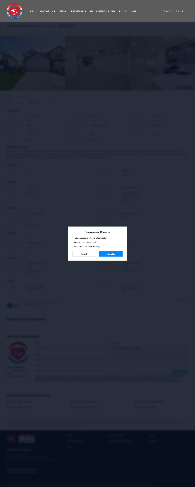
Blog (134, 11)
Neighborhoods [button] (78, 11)
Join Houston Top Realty (102, 11)
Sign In (84, 253)
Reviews (123, 11)
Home (33, 11)
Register (111, 254)
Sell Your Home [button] (47, 11)
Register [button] (167, 11)
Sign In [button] (179, 11)
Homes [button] (62, 11)
